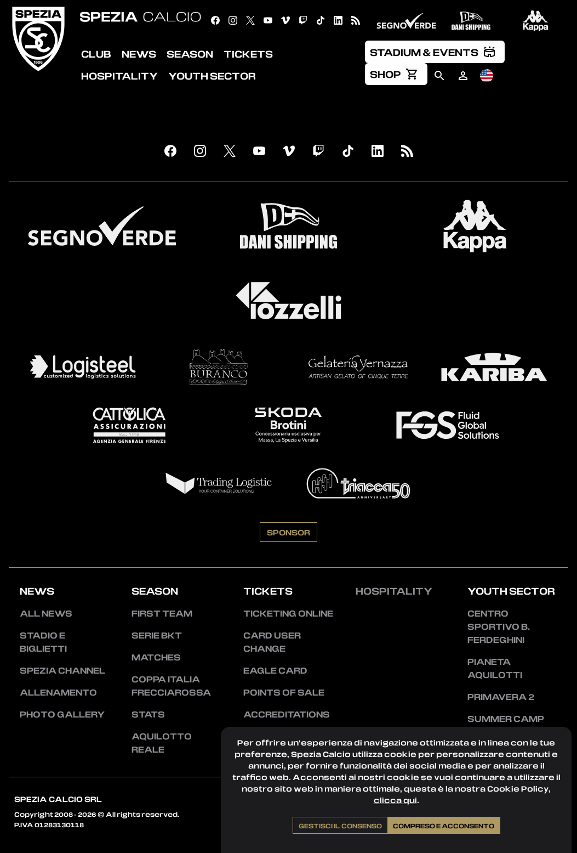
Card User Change (272, 642)
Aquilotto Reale (162, 743)
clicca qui (395, 800)
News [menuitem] (139, 53)
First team (162, 613)
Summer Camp (505, 718)
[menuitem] (435, 52)
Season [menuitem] (190, 53)
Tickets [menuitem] (248, 53)
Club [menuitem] (96, 53)
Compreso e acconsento (443, 826)
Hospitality (394, 590)
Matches (156, 657)
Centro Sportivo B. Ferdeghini (498, 626)
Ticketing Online (288, 613)
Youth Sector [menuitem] (212, 75)
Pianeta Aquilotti (494, 668)
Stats (148, 714)
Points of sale (283, 692)
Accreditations (286, 714)
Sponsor (288, 532)
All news (46, 613)
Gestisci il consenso (340, 826)
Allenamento (58, 692)
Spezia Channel (62, 670)
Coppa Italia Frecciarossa (171, 686)
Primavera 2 (500, 696)
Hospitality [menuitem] (119, 75)
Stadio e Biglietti (43, 642)
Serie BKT (157, 635)
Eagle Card (275, 670)
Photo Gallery (62, 714)
